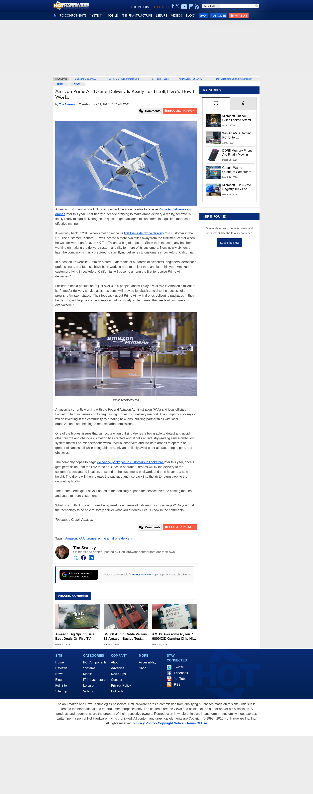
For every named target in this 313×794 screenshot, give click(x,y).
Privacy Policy (121, 685)
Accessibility (147, 662)
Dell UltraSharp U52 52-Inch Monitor (234, 79)
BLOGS (191, 15)
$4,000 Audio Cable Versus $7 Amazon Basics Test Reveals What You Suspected (125, 636)
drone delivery (122, 538)
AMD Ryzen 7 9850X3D (190, 79)
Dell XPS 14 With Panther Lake (124, 79)
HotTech (117, 691)
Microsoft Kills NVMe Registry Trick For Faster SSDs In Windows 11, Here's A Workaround (237, 187)
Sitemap (61, 691)
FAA (82, 538)
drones (91, 538)
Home (59, 662)
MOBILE (112, 15)
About (115, 662)
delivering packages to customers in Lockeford (130, 462)
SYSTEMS (96, 15)
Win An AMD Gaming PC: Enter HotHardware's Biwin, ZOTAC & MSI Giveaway (237, 136)
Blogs (59, 679)
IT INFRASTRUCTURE (137, 15)
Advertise (117, 668)
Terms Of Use (196, 723)
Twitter (178, 667)
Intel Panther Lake (160, 79)
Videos (88, 691)
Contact (116, 679)
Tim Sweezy (84, 548)
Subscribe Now (229, 242)
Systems (89, 668)
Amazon (71, 538)
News (77, 84)
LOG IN (136, 7)
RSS (177, 684)
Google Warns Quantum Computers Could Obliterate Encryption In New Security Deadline (236, 170)
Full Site (61, 685)
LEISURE (161, 15)
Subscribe (218, 15)
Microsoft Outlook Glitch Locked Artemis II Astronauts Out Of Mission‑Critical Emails (238, 118)
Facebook (181, 673)
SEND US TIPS (161, 7)
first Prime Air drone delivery (144, 233)
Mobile (88, 674)
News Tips (118, 674)
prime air (104, 538)
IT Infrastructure (94, 679)
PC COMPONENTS (73, 15)
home (60, 84)
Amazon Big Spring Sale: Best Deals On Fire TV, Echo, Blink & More (75, 636)
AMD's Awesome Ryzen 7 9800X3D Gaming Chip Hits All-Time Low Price (174, 636)
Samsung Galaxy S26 (85, 79)
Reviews (61, 668)
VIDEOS (176, 15)
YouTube (180, 678)
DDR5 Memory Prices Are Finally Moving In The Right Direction (237, 153)
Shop (203, 15)
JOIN (146, 7)
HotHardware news (142, 574)
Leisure (88, 685)
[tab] (216, 103)
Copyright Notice (171, 723)
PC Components (95, 662)
